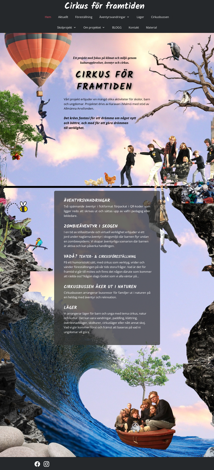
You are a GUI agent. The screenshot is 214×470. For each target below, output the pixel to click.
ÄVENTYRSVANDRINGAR (87, 200)
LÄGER (70, 307)
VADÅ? (100, 256)
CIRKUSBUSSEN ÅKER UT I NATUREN (100, 286)
